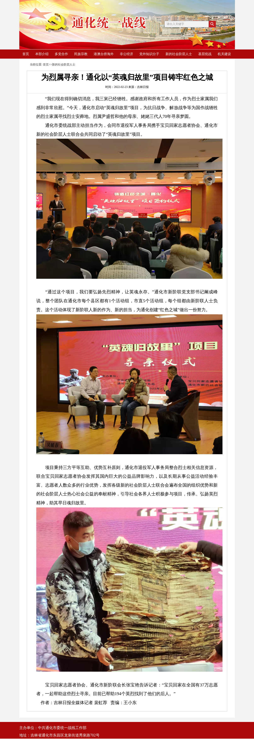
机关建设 (224, 54)
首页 (25, 54)
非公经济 (126, 54)
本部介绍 (42, 54)
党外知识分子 (149, 54)
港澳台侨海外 (104, 54)
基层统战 (204, 54)
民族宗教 (81, 54)
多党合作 (61, 54)
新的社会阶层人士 (178, 54)
